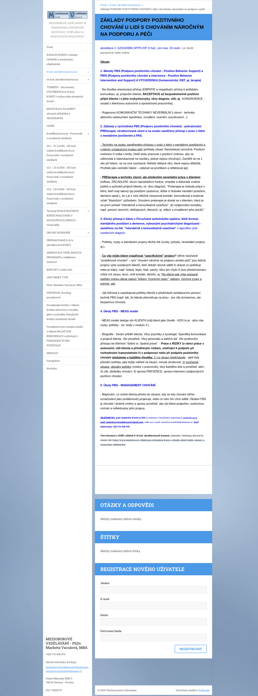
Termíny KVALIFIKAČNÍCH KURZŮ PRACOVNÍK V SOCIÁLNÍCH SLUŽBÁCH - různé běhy (63, 218)
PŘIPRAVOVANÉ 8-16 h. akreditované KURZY (60, 243)
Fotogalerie (53, 360)
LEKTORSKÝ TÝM (57, 277)
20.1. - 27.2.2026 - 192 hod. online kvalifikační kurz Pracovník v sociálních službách (61, 153)
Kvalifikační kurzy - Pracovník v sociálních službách (64, 136)
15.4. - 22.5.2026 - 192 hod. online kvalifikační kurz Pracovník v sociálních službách (61, 196)
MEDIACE (52, 353)
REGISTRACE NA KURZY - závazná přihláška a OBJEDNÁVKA (62, 113)
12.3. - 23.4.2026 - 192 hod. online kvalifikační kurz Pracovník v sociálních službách (61, 174)
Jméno (104, 583)
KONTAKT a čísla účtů (59, 269)
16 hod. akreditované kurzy (62, 79)
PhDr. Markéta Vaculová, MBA (64, 285)
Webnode (203, 690)
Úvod (50, 47)
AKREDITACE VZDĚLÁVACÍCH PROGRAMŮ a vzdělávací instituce (64, 257)
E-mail (104, 599)
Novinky (52, 368)
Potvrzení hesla (110, 631)
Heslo (104, 615)
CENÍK (50, 125)
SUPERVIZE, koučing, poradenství (59, 295)
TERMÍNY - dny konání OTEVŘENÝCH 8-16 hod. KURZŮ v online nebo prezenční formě (65, 94)
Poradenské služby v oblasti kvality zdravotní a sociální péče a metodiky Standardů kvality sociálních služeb (63, 312)
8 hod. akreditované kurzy (62, 71)
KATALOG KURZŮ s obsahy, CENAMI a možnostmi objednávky (62, 59)
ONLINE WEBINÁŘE (58, 232)
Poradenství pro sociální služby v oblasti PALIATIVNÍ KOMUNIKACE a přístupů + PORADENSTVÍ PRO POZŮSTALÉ (65, 336)
